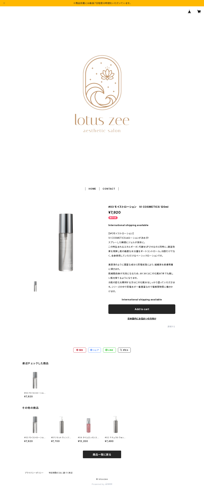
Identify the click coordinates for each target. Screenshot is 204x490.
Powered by (102, 484)
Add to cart (142, 309)
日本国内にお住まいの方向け (141, 318)
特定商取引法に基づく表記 (61, 473)
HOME (92, 188)
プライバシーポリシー (34, 473)
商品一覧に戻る (102, 454)
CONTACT (109, 188)
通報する (171, 326)
